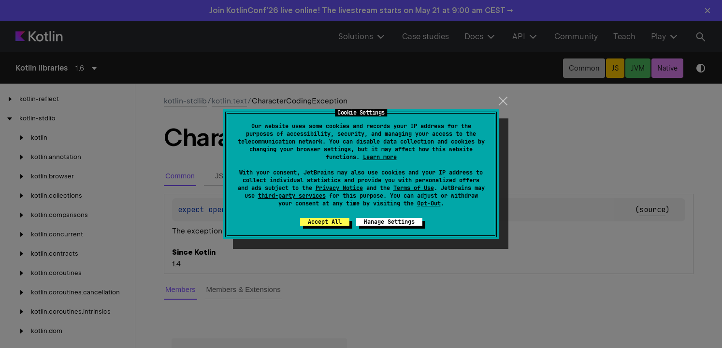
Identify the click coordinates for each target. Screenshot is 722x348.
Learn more (380, 157)
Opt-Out (429, 203)
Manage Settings (389, 222)
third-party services (292, 196)
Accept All (325, 222)
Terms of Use (413, 188)
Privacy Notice (339, 188)
